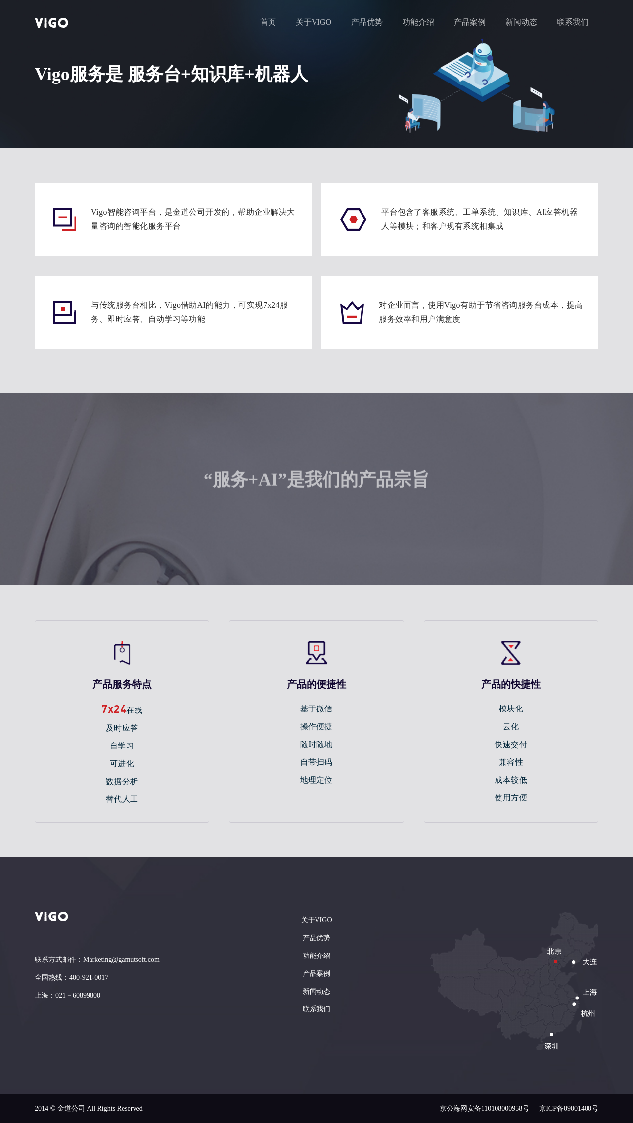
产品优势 (367, 22)
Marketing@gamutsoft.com (121, 959)
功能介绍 (418, 22)
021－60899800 (77, 995)
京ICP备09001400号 (568, 1108)
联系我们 (572, 22)
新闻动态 (521, 22)
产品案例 (470, 22)
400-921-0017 (88, 977)
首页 (268, 22)
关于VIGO (313, 22)
